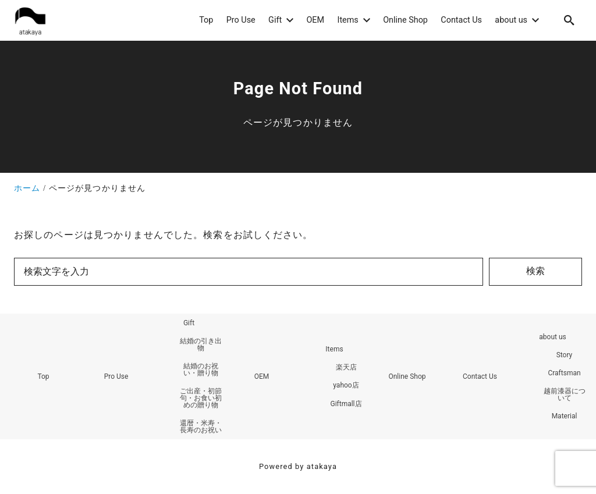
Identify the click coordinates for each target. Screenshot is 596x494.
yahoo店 (346, 385)
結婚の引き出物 (201, 344)
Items (334, 349)
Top (43, 376)
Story (564, 355)
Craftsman (564, 373)
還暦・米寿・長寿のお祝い (201, 426)
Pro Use (116, 376)
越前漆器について (565, 394)
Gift (188, 323)
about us (552, 337)
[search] (569, 20)
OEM (261, 376)
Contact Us (480, 376)
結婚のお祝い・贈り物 (200, 369)
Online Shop (406, 376)
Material (564, 416)
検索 (535, 270)
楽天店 (346, 367)
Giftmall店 (345, 404)
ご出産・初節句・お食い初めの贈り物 (201, 398)
